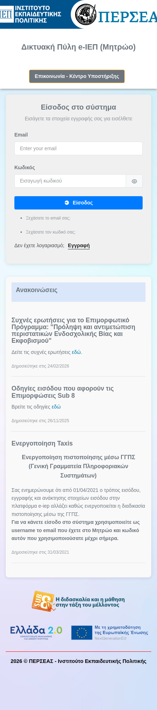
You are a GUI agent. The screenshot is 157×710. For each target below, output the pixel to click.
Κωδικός (24, 167)
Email (21, 135)
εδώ (76, 352)
